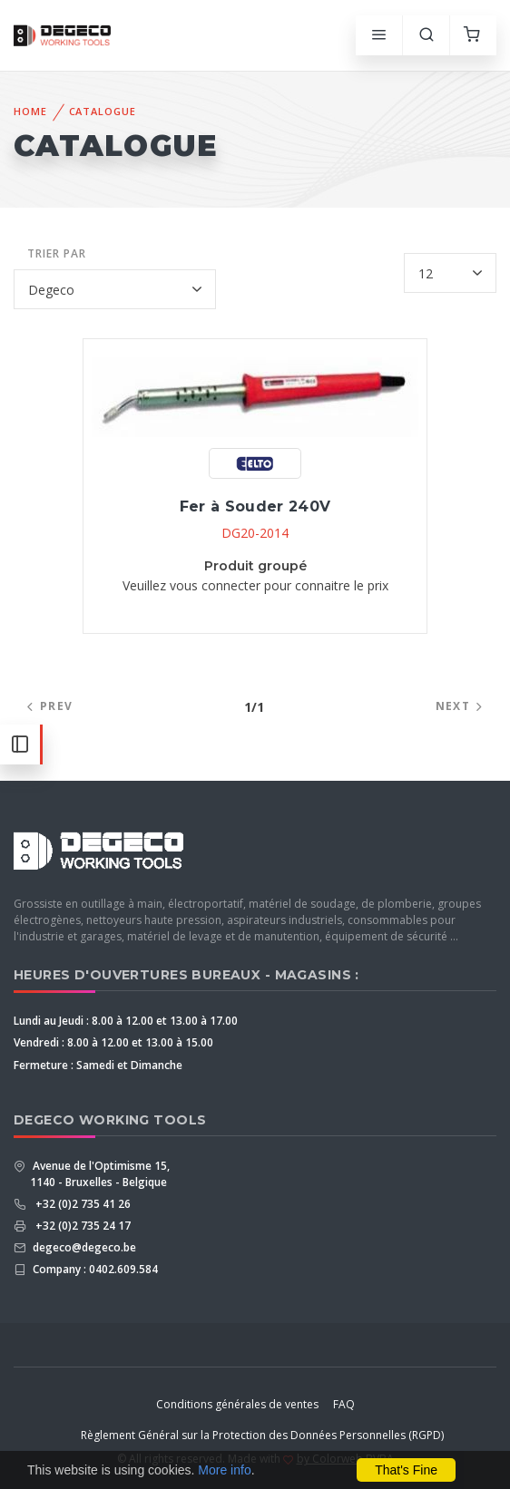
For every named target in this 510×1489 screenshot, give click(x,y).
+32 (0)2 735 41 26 (80, 1204)
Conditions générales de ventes (237, 1404)
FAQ (344, 1404)
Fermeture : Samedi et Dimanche (98, 1065)
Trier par (56, 253)
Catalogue (102, 111)
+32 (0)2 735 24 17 (80, 1225)
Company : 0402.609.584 (94, 1269)
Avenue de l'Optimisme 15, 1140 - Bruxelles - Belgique (100, 1174)
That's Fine (406, 1470)
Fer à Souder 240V (255, 506)
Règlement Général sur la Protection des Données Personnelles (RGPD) (262, 1435)
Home (30, 111)
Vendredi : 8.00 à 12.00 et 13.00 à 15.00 (113, 1042)
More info (224, 1470)
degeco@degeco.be (83, 1247)
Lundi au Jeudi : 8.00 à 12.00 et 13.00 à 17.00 (126, 1020)
